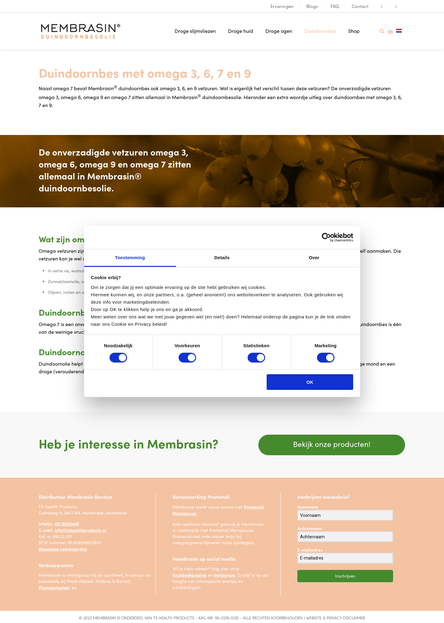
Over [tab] (314, 257)
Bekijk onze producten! (331, 442)
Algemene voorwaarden (63, 548)
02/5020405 (67, 523)
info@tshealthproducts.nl (80, 529)
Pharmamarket (54, 586)
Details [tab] (222, 257)
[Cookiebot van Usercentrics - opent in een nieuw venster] (326, 237)
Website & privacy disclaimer (335, 617)
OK (310, 382)
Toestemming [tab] (130, 257)
